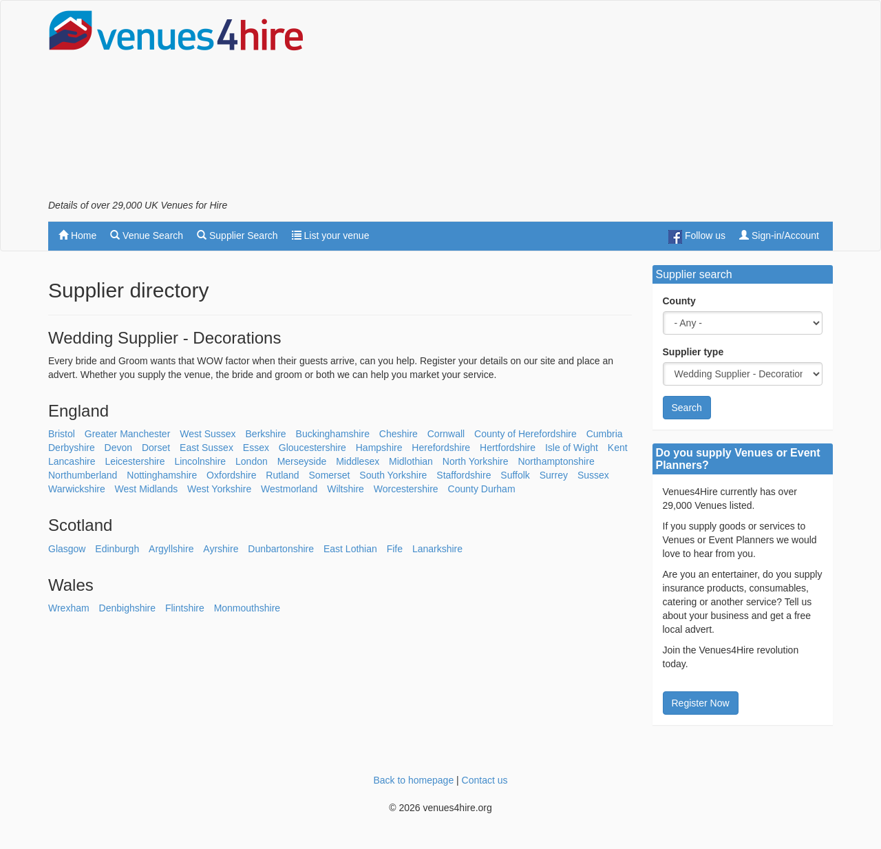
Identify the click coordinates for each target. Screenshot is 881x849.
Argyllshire (171, 548)
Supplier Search (237, 235)
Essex (256, 447)
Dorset (156, 447)
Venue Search (146, 235)
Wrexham (68, 608)
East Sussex (206, 447)
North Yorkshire (476, 461)
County (679, 300)
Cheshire (398, 433)
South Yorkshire (393, 475)
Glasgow (66, 548)
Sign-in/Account (779, 235)
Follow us (696, 237)
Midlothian (411, 461)
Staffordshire (463, 475)
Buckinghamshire (333, 433)
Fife (395, 548)
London (251, 461)
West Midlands (146, 488)
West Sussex (207, 433)
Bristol (61, 433)
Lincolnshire (200, 461)
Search (687, 407)
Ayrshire (220, 548)
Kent (618, 447)
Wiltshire (345, 488)
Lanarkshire (437, 548)
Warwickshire (76, 488)
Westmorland (289, 488)
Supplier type (693, 351)
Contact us (485, 780)
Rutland (282, 475)
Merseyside (302, 461)
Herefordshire (441, 447)
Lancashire (72, 461)
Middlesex (357, 461)
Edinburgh (117, 548)
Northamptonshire (556, 461)
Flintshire (184, 608)
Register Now (701, 703)
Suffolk (515, 475)
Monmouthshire (247, 608)
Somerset (329, 475)
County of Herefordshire (525, 433)
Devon (118, 447)
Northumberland (82, 475)
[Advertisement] (582, 104)
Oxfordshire (231, 475)
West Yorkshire (219, 488)
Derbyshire (71, 447)
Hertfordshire (507, 447)
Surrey (554, 475)
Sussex (593, 475)
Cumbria (604, 433)
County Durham (482, 488)
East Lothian (350, 548)
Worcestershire (406, 488)
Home (77, 235)
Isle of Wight (571, 447)
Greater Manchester (128, 433)
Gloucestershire (312, 447)
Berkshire (266, 433)
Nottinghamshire (162, 475)
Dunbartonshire (281, 548)
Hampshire (379, 447)
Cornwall (446, 433)
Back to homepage (413, 780)
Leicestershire (134, 461)
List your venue (331, 235)
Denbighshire (127, 608)
